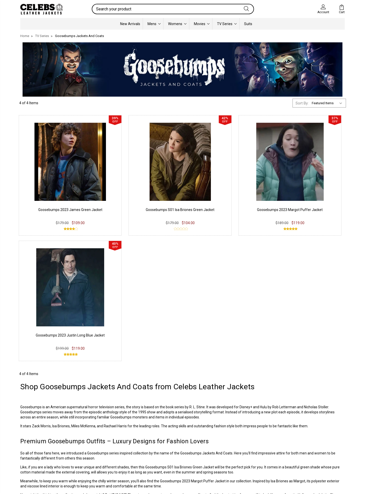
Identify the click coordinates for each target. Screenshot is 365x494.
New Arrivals (130, 24)
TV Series (227, 24)
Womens (177, 24)
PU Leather (33, 426)
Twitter (161, 441)
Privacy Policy (101, 426)
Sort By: (302, 103)
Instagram (164, 434)
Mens (154, 24)
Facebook (164, 426)
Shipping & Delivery (105, 441)
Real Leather (34, 434)
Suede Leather (36, 441)
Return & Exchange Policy (111, 434)
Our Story (230, 426)
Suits (248, 24)
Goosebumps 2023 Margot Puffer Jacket (193, 345)
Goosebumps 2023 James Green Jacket (57, 200)
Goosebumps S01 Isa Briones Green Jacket (179, 331)
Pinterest (163, 449)
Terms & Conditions (106, 449)
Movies (202, 24)
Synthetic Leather (38, 449)
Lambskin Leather (38, 457)
